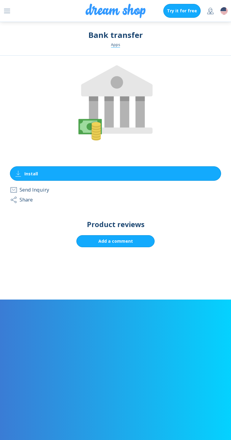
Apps (115, 44)
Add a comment (115, 241)
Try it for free (182, 11)
